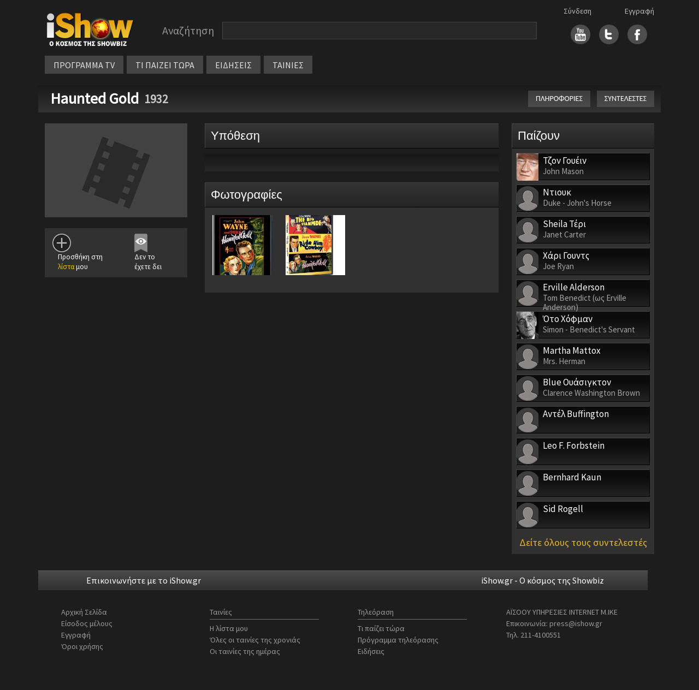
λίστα (66, 266)
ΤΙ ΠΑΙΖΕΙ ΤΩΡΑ (164, 65)
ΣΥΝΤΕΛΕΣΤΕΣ (626, 98)
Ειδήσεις (371, 651)
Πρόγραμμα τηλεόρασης (398, 640)
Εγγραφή (639, 11)
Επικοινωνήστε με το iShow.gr (143, 580)
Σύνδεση (577, 11)
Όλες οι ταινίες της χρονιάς (255, 640)
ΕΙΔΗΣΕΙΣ (233, 65)
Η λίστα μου (229, 628)
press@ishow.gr (575, 623)
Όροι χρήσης (82, 646)
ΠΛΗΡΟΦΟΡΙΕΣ (559, 98)
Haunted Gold (94, 98)
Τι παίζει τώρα (381, 628)
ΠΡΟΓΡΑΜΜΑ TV (84, 65)
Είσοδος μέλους (86, 623)
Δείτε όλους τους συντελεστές (583, 542)
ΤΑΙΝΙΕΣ (288, 65)
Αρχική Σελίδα (84, 612)
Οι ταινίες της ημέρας (245, 651)
